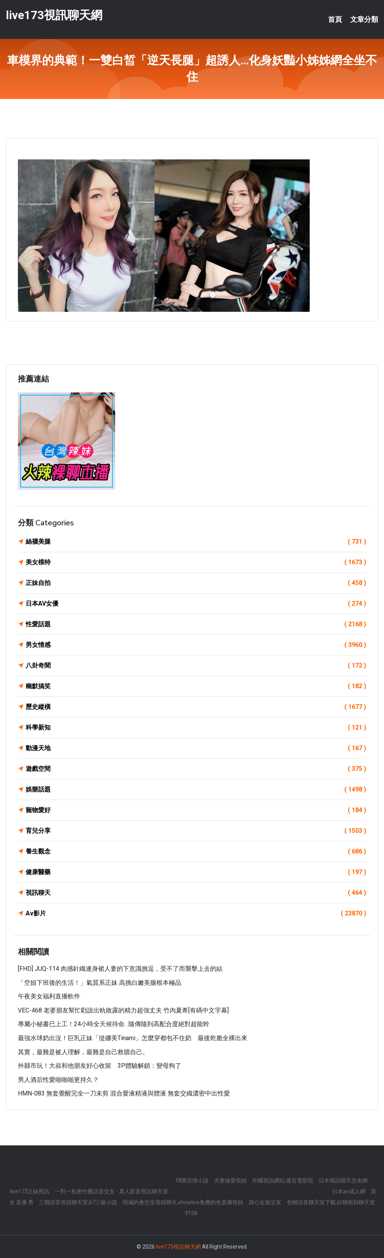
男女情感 (196, 645)
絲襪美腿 (196, 541)
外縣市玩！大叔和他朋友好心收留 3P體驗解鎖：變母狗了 (99, 1065)
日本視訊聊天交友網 (343, 1180)
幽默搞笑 (196, 686)
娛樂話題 (196, 789)
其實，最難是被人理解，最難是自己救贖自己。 (83, 1052)
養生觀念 (196, 851)
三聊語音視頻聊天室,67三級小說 (78, 1202)
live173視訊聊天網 (54, 15)
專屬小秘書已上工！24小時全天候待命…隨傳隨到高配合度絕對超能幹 (113, 1024)
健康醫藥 (196, 872)
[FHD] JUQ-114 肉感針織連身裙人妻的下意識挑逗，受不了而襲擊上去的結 (120, 968)
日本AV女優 (196, 603)
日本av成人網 (348, 1191)
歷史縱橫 (196, 706)
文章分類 (364, 19)
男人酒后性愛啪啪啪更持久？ (58, 1079)
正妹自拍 (196, 583)
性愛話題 (196, 624)
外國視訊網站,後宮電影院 (282, 1180)
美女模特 (196, 562)
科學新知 (196, 727)
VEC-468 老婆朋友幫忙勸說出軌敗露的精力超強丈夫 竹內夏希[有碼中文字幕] (123, 1010)
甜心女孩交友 (265, 1202)
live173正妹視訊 (29, 1191)
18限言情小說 (192, 1180)
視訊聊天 (196, 892)
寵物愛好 (196, 810)
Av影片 (196, 913)
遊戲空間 (196, 768)
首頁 (335, 19)
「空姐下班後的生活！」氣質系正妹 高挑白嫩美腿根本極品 (99, 982)
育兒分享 (196, 830)
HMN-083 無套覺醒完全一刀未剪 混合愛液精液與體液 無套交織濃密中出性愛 (124, 1093)
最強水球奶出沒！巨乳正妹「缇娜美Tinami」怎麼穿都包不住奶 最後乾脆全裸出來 (132, 1038)
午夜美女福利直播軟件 (49, 996)
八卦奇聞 (196, 665)
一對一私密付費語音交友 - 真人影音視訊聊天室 (111, 1191)
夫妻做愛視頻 (230, 1180)
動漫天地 (196, 748)
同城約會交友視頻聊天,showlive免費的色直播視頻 (183, 1202)
